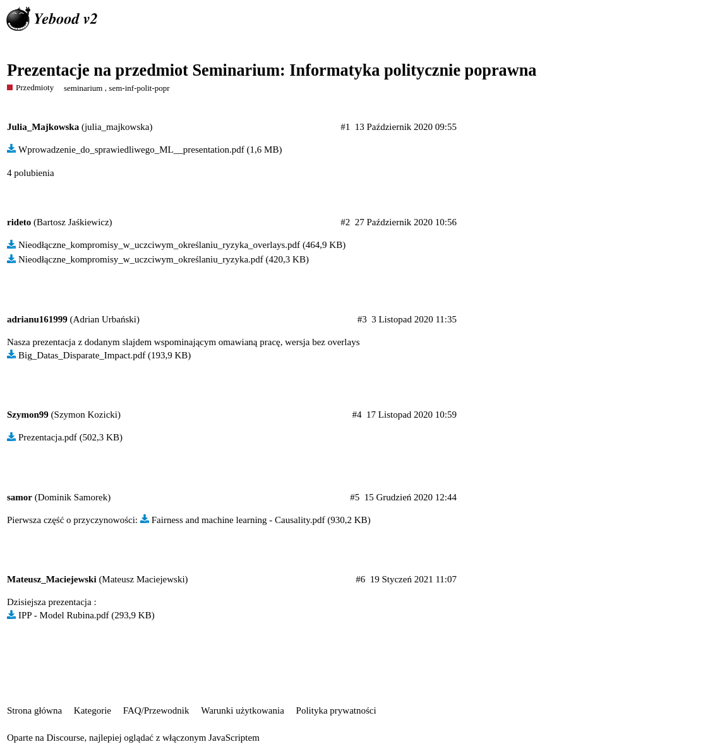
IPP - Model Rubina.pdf (63, 615)
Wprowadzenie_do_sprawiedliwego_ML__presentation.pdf (131, 149)
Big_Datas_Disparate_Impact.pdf (81, 355)
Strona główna (34, 710)
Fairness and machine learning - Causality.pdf (238, 520)
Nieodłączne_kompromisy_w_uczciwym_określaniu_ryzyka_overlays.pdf (159, 245)
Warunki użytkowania (242, 710)
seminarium (83, 88)
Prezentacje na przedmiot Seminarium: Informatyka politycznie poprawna (271, 70)
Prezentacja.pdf (47, 437)
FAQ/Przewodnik (156, 710)
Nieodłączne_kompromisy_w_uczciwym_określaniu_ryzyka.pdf (140, 259)
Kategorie (92, 710)
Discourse (65, 738)
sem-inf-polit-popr (139, 88)
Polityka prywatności (336, 710)
